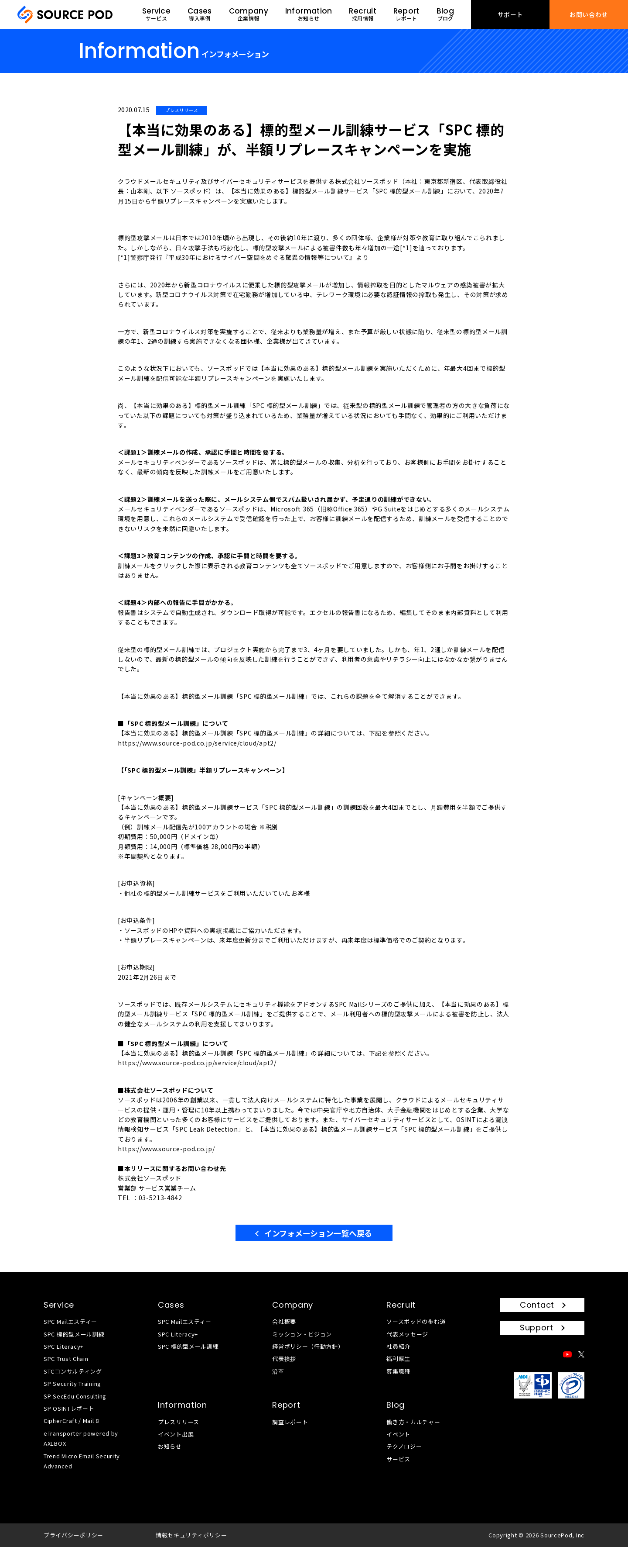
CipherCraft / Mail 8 (71, 1420)
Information (182, 1404)
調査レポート (290, 1422)
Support (536, 1327)
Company (292, 1304)
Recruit (401, 1304)
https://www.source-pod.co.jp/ (166, 1148)
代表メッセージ (407, 1334)
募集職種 (398, 1371)
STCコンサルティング (73, 1371)
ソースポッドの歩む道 (416, 1321)
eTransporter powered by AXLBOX (81, 1438)
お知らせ (170, 1446)
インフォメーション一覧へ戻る (318, 1233)
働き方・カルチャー (413, 1422)
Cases (171, 1304)
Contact (537, 1304)
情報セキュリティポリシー (191, 1535)
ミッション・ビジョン (302, 1334)
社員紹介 (398, 1346)
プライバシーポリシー (73, 1535)
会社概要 (284, 1321)
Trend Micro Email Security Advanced (82, 1461)
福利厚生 (398, 1358)
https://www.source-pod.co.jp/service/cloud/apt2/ (197, 743)
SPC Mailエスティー (70, 1321)
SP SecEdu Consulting (75, 1396)
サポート (510, 14)
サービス (398, 1459)
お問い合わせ (589, 14)
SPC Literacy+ (64, 1346)
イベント (398, 1434)
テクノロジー (404, 1446)
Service (59, 1304)
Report (286, 1404)
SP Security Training (72, 1383)
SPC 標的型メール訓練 (74, 1334)
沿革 (278, 1371)
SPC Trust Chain (66, 1358)
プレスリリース (178, 1422)
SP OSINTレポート (69, 1408)
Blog (395, 1404)
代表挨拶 (284, 1358)
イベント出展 (176, 1434)
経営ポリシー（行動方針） (308, 1346)
